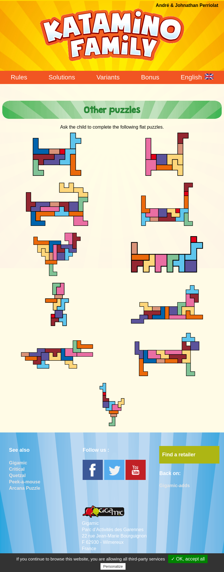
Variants (107, 77)
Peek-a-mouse (24, 481)
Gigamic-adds (174, 485)
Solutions (62, 77)
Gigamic (18, 462)
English (197, 77)
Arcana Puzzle (24, 488)
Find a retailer (178, 454)
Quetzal (17, 475)
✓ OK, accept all (188, 558)
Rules (19, 77)
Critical (16, 469)
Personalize (113, 566)
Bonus (150, 77)
